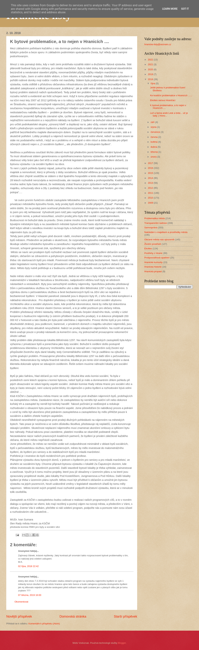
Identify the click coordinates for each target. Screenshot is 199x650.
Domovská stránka (73, 616)
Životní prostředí (152, 244)
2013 (151, 183)
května (154, 142)
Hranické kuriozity (153, 262)
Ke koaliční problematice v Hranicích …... (171, 95)
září (153, 122)
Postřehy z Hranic (153, 253)
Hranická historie (153, 266)
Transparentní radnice (155, 223)
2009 (151, 202)
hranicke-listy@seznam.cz (157, 44)
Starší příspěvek (125, 616)
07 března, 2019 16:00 (29, 595)
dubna (154, 147)
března (154, 152)
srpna (154, 127)
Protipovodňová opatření (156, 257)
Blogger (122, 643)
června (154, 137)
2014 (151, 178)
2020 (151, 69)
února (154, 156)
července (156, 132)
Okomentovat (21, 601)
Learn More (169, 8)
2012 (151, 188)
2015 (151, 173)
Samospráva (150, 227)
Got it (185, 8)
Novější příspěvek (19, 616)
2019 (151, 74)
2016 (151, 168)
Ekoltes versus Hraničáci (162, 100)
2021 (151, 64)
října (153, 83)
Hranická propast (153, 271)
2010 (151, 197)
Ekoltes (148, 248)
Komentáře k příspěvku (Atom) (44, 623)
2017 (151, 163)
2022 (151, 59)
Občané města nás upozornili (159, 239)
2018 (151, 79)
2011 (151, 193)
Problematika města (154, 218)
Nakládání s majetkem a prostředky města (165, 232)
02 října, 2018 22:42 (28, 566)
